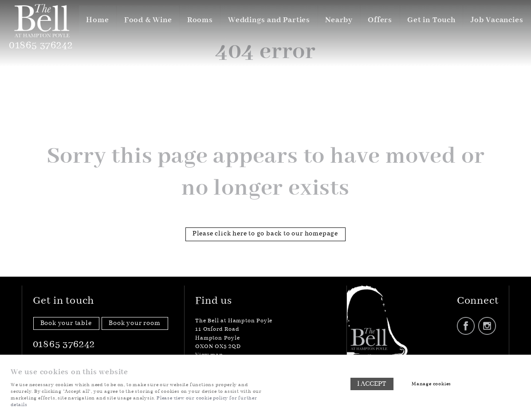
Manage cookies (432, 384)
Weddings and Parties (267, 20)
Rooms (198, 20)
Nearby (337, 20)
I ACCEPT (371, 384)
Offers (379, 20)
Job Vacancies (497, 20)
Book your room (134, 323)
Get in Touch (431, 20)
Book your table (66, 323)
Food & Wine (146, 20)
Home (94, 20)
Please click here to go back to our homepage (265, 234)
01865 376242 (42, 46)
